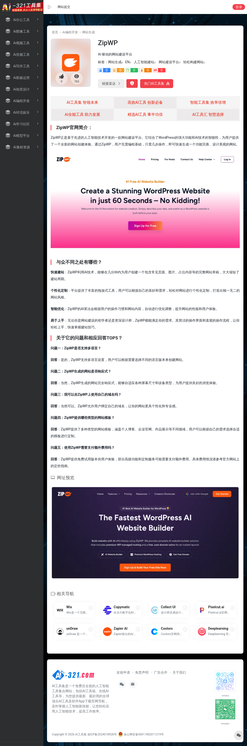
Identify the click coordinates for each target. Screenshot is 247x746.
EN (127, 62)
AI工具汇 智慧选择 (208, 114)
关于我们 (179, 672)
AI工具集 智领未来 (82, 102)
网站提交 (64, 7)
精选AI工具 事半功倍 (145, 114)
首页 (55, 32)
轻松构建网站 (193, 62)
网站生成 (88, 32)
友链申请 (123, 672)
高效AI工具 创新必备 (145, 102)
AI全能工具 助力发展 (82, 114)
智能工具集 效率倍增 (208, 102)
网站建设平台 (169, 62)
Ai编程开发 (70, 32)
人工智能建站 (144, 62)
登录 (238, 7)
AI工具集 (81, 734)
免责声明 (142, 672)
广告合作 (160, 672)
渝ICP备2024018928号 (102, 734)
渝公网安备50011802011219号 (141, 734)
